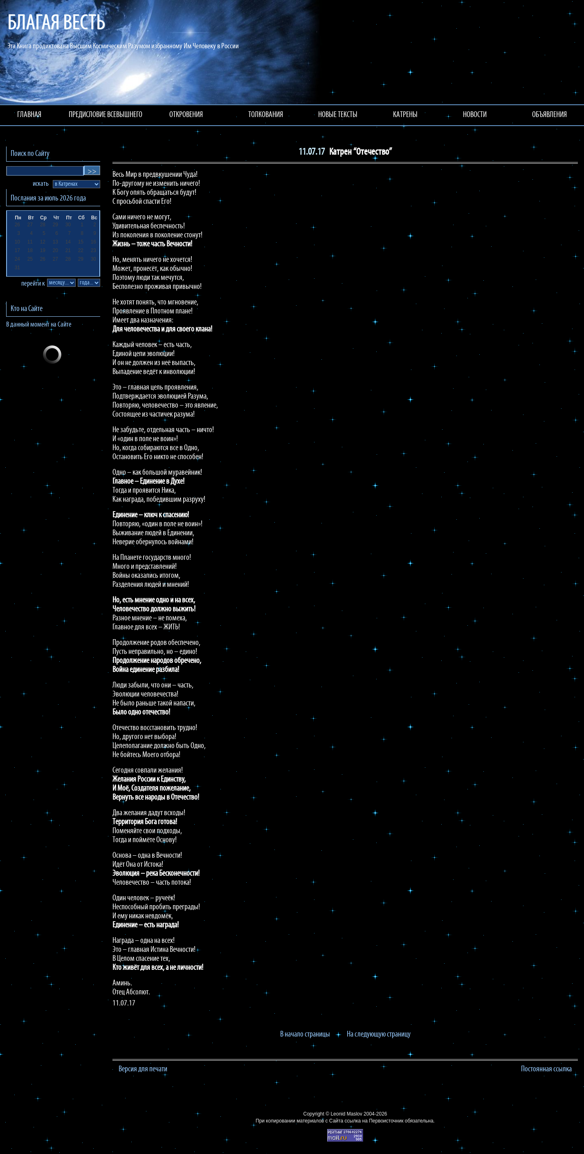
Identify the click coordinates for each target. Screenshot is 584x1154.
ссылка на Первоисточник (373, 1121)
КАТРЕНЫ (405, 115)
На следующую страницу (379, 1034)
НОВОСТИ (475, 115)
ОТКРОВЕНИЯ (186, 115)
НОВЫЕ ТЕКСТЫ (337, 115)
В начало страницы (305, 1034)
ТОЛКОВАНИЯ (265, 115)
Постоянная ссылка (546, 1069)
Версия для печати (143, 1069)
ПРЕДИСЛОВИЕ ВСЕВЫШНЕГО (105, 115)
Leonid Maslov (346, 1114)
